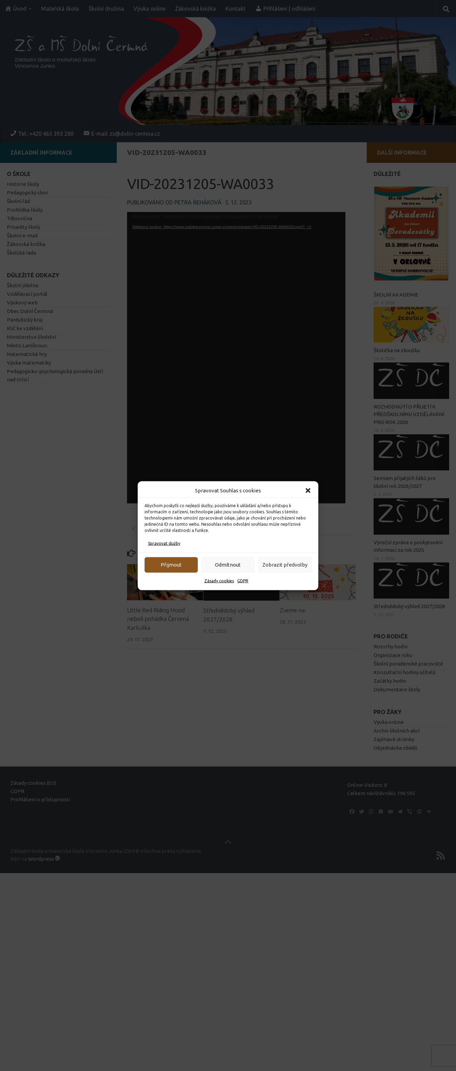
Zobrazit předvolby (284, 565)
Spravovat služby (164, 543)
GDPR (242, 580)
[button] (308, 490)
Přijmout (171, 565)
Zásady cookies (219, 580)
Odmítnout (228, 565)
